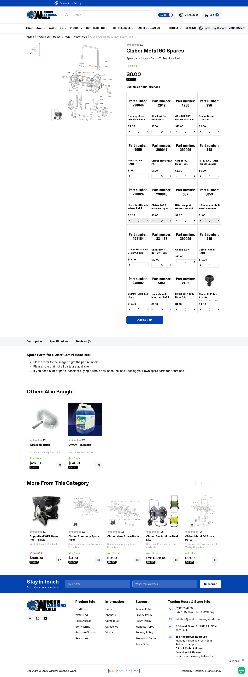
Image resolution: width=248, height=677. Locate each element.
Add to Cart (144, 319)
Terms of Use (143, 609)
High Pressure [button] (121, 28)
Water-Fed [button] (56, 28)
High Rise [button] (173, 28)
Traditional (81, 609)
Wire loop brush (40, 444)
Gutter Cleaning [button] (148, 28)
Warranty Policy (145, 626)
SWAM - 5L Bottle (79, 444)
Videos (109, 632)
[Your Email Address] (165, 584)
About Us (111, 615)
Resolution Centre (146, 638)
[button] (188, 14)
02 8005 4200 (184, 608)
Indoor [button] (74, 28)
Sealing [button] (190, 28)
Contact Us (112, 620)
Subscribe (210, 584)
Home (108, 609)
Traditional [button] (34, 28)
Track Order (142, 644)
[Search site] (66, 14)
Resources (81, 638)
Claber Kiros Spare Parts (123, 536)
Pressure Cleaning (85, 632)
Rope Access (83, 620)
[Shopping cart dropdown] (211, 14)
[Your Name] (97, 584)
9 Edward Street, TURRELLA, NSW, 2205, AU (197, 628)
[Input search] (106, 14)
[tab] (34, 341)
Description (34, 341)
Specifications (59, 341)
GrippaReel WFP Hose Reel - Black (44, 538)
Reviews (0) (84, 341)
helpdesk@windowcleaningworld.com (198, 619)
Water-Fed (81, 615)
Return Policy (143, 620)
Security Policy (144, 632)
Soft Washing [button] (95, 28)
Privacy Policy (144, 615)
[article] (46, 436)
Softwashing (82, 626)
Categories (111, 626)
